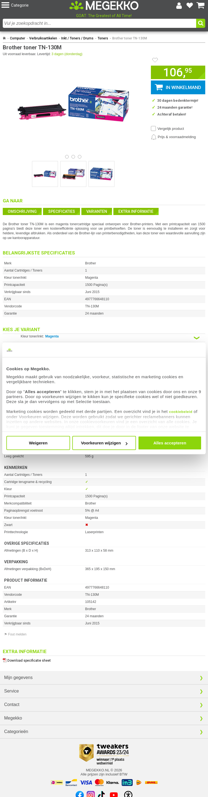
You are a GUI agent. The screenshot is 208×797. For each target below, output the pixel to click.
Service (11, 691)
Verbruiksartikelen (43, 38)
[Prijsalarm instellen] (173, 137)
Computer (17, 38)
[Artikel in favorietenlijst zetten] (155, 60)
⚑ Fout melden (15, 634)
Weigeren (38, 443)
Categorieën (16, 731)
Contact (11, 704)
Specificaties (61, 211)
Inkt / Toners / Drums (77, 38)
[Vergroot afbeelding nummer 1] (73, 174)
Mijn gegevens (18, 677)
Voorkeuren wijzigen (104, 443)
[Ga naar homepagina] (103, 5)
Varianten (96, 211)
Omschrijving (22, 211)
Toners (103, 38)
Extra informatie (135, 211)
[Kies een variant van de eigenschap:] (104, 338)
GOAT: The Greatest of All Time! (104, 16)
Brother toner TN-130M (129, 38)
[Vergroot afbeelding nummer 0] (45, 174)
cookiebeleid (181, 412)
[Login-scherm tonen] (179, 5)
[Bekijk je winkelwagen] (200, 5)
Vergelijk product (171, 129)
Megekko (13, 718)
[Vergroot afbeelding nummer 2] (101, 174)
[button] (35, 5)
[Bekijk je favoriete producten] (189, 5)
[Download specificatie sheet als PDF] (104, 659)
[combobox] (99, 23)
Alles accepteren (169, 443)
